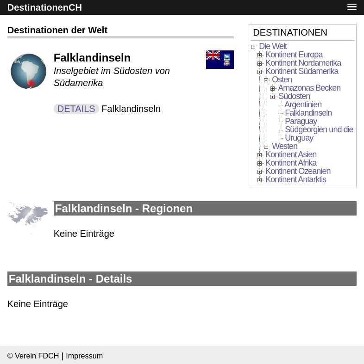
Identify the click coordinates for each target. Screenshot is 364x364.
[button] (352, 7)
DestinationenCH (44, 7)
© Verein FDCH (33, 356)
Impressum (84, 356)
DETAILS (76, 109)
